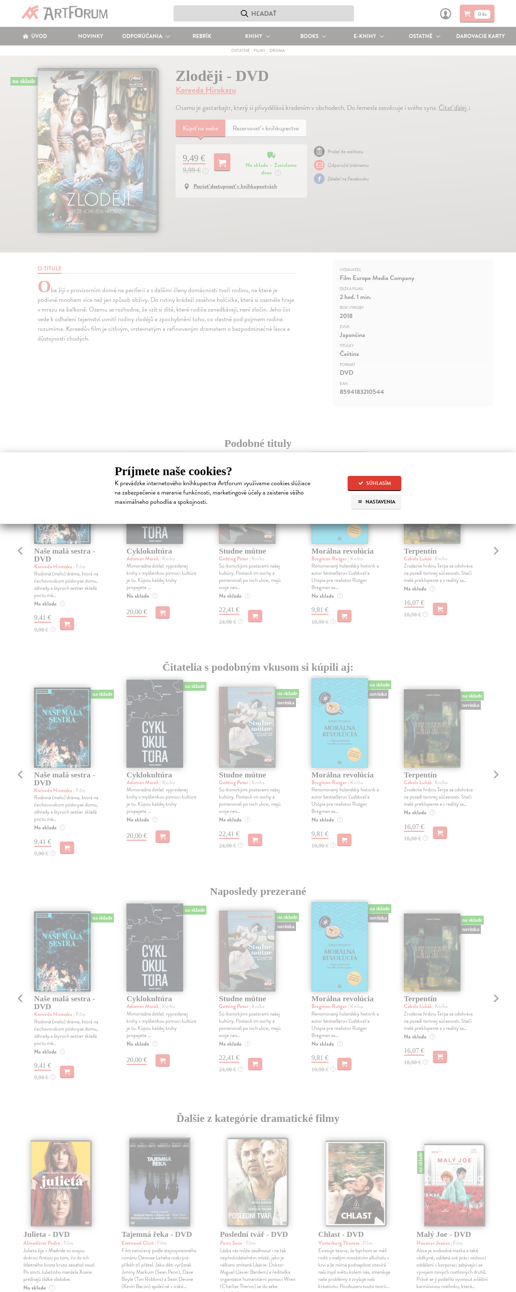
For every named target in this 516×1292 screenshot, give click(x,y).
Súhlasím (374, 483)
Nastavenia (376, 502)
